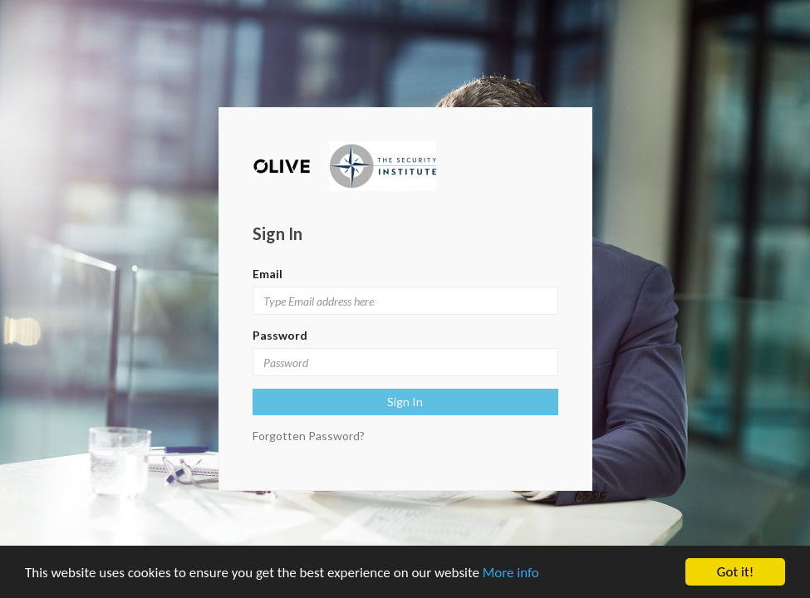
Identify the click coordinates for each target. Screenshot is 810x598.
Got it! (735, 572)
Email (267, 274)
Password (280, 335)
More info (511, 572)
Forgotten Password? (309, 436)
